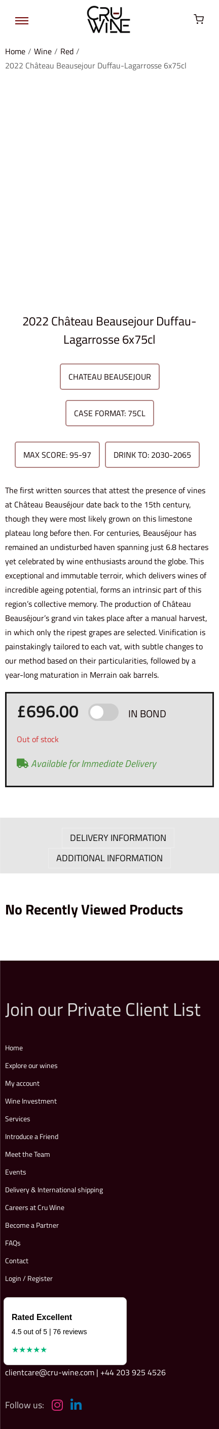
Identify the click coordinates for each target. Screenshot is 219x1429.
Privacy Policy (133, 1341)
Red (67, 51)
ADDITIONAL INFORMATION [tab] (109, 677)
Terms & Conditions (78, 1341)
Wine (43, 51)
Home (15, 51)
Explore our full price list (63, 1263)
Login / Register (29, 1097)
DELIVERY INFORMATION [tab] (118, 657)
